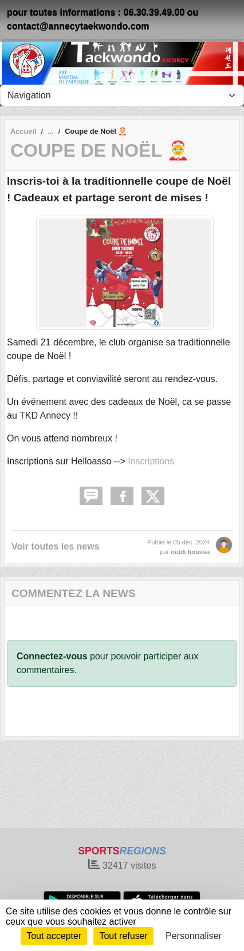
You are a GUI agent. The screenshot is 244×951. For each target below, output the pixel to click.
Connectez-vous (52, 656)
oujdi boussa (190, 551)
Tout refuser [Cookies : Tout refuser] (123, 936)
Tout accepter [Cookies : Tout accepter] (53, 936)
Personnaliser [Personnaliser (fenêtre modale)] (194, 936)
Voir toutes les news (55, 546)
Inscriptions (151, 461)
